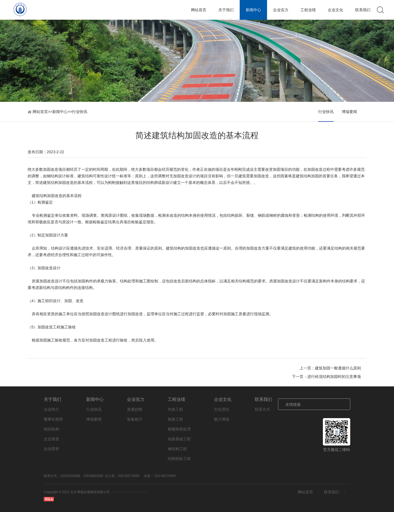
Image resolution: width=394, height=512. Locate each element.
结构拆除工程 (179, 458)
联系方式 (262, 409)
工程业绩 (308, 10)
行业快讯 (79, 111)
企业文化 (335, 10)
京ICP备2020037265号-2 (130, 492)
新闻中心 (253, 10)
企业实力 (280, 10)
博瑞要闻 (349, 111)
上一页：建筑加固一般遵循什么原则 (330, 368)
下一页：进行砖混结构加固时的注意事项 (326, 376)
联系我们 (362, 10)
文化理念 (221, 409)
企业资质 (51, 439)
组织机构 (51, 429)
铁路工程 (175, 419)
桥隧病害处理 (179, 429)
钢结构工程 (177, 449)
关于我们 (226, 10)
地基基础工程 (179, 439)
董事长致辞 (53, 419)
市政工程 (175, 409)
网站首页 (198, 10)
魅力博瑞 (221, 419)
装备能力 (134, 419)
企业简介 (51, 409)
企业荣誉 (51, 449)
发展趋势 (134, 409)
